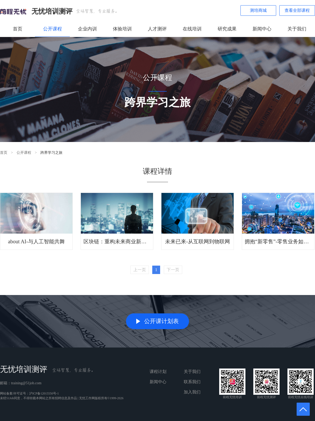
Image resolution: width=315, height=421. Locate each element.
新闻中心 (262, 28)
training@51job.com (26, 383)
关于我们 (296, 28)
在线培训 (192, 28)
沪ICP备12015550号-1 (44, 393)
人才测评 (157, 28)
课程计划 (158, 371)
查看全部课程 (297, 10)
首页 (17, 28)
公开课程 (52, 28)
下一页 (173, 269)
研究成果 (227, 28)
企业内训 (87, 28)
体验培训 (122, 28)
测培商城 (258, 10)
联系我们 (192, 382)
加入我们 (192, 392)
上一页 (139, 269)
